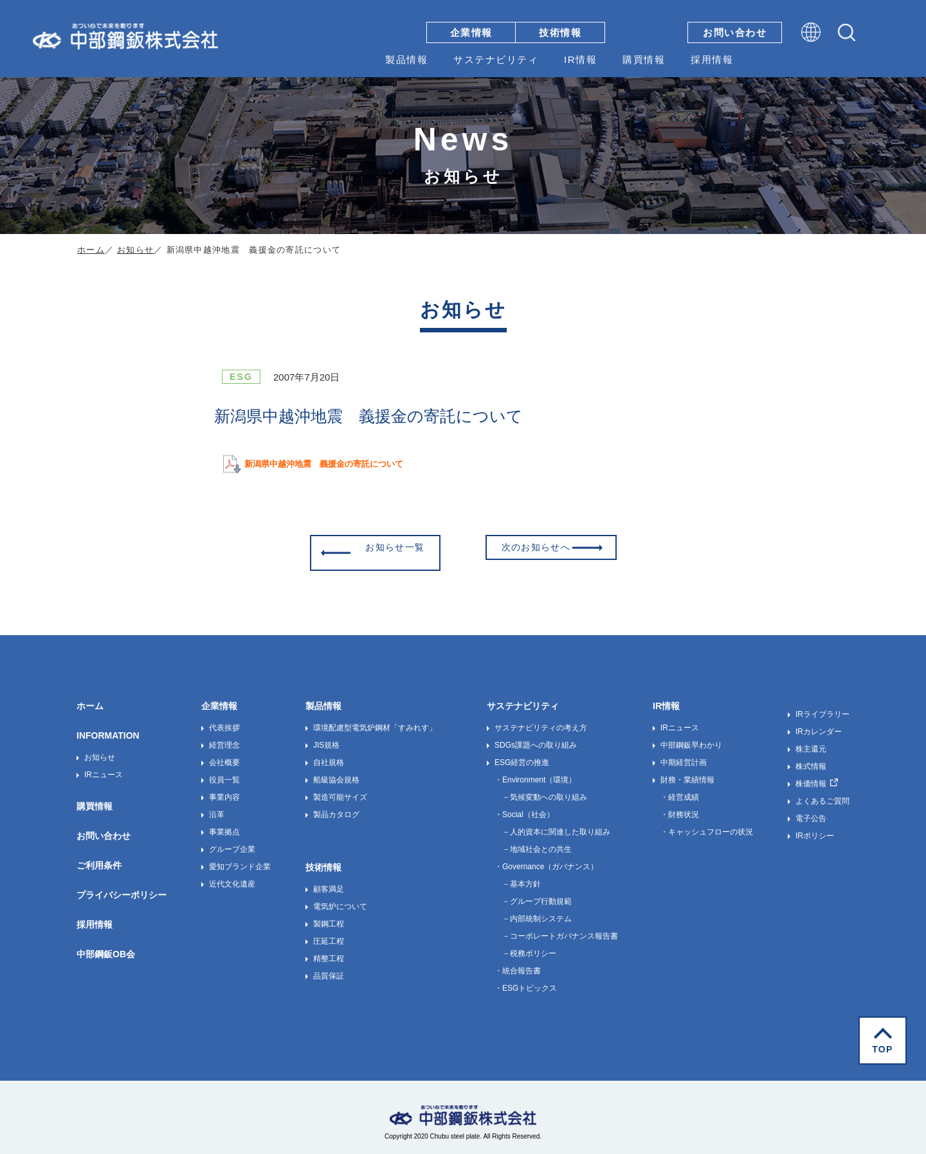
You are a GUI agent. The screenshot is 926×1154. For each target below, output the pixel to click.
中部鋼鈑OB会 (106, 946)
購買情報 (643, 59)
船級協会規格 (336, 771)
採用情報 (712, 59)
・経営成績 (679, 788)
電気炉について (340, 898)
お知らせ (135, 250)
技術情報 (560, 32)
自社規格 (328, 754)
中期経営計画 (683, 754)
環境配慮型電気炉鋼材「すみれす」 (375, 719)
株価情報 (810, 775)
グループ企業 (232, 840)
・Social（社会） (524, 806)
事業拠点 (224, 823)
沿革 (216, 806)
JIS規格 (326, 736)
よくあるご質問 (822, 792)
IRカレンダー (818, 723)
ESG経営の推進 (522, 754)
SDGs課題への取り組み (536, 736)
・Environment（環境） (535, 771)
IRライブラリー (822, 705)
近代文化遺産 (232, 875)
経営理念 (224, 736)
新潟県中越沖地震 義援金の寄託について (336, 463)
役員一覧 (224, 771)
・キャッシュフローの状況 (706, 823)
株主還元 (810, 740)
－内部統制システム (537, 910)
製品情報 (406, 59)
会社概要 (224, 754)
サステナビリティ (495, 59)
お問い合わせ (735, 32)
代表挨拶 (224, 719)
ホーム (91, 250)
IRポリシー (814, 827)
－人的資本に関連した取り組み (556, 823)
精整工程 (328, 950)
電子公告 (810, 810)
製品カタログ (336, 806)
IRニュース (103, 766)
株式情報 (810, 757)
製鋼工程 (328, 915)
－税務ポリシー (529, 945)
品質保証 (328, 967)
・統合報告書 (518, 962)
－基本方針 (521, 875)
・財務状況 (679, 806)
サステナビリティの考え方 (541, 719)
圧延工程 (328, 932)
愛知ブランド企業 (240, 858)
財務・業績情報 (687, 771)
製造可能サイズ (340, 788)
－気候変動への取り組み (544, 788)
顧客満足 (328, 880)
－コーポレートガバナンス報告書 (560, 927)
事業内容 (224, 788)
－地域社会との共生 (537, 840)
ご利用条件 (99, 857)
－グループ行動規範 (537, 892)
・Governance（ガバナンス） (546, 858)
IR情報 (580, 59)
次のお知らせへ (543, 548)
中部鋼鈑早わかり (691, 736)
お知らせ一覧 (388, 548)
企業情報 (471, 32)
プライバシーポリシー (122, 886)
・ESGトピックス (526, 979)
